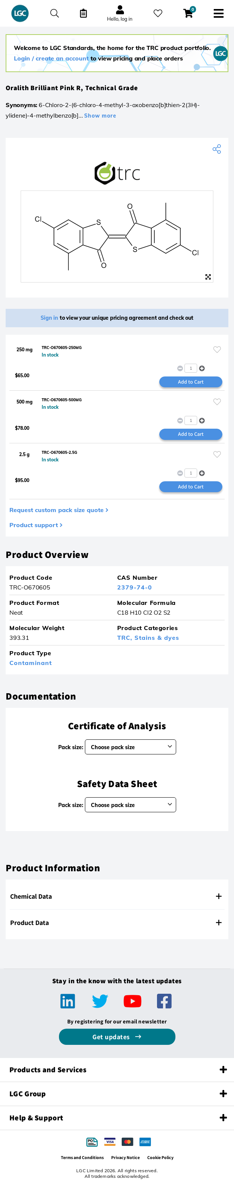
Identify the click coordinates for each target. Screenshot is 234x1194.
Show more (100, 115)
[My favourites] (158, 13)
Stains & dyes (156, 637)
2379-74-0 (134, 587)
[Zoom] (208, 277)
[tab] (117, 896)
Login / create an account (51, 58)
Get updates (111, 1036)
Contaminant (30, 663)
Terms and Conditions (82, 1157)
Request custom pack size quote (56, 510)
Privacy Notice (125, 1157)
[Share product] (218, 149)
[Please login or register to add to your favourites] (217, 349)
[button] (202, 368)
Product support (33, 525)
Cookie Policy (160, 1157)
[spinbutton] (190, 368)
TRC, (125, 637)
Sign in (49, 317)
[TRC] (117, 173)
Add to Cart (191, 381)
